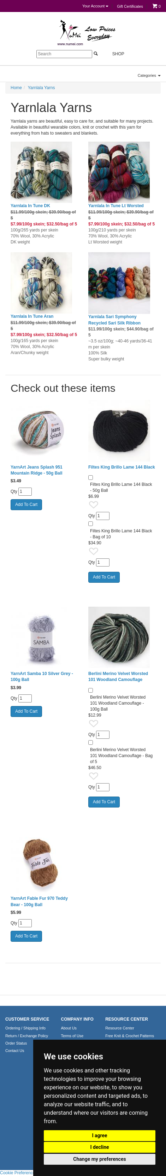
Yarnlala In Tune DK (30, 205)
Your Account (95, 6)
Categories (149, 75)
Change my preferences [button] (99, 1159)
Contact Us (14, 1050)
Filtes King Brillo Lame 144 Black (121, 467)
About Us (69, 1028)
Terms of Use (72, 1036)
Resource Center (119, 1028)
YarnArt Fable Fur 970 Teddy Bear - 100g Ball (39, 901)
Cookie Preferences (18, 1172)
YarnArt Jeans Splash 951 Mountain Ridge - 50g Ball (37, 470)
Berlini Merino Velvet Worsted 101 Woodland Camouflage (118, 676)
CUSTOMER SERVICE (27, 1019)
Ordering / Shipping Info (25, 1028)
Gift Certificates (130, 6)
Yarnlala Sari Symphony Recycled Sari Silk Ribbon (114, 319)
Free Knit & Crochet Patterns (129, 1036)
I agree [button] (99, 1135)
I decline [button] (99, 1147)
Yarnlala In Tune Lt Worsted (116, 205)
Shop (114, 53)
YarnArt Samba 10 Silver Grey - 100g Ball (42, 676)
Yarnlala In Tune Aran (32, 316)
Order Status (16, 1043)
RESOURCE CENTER (126, 1019)
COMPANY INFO (77, 1019)
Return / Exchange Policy (26, 1036)
